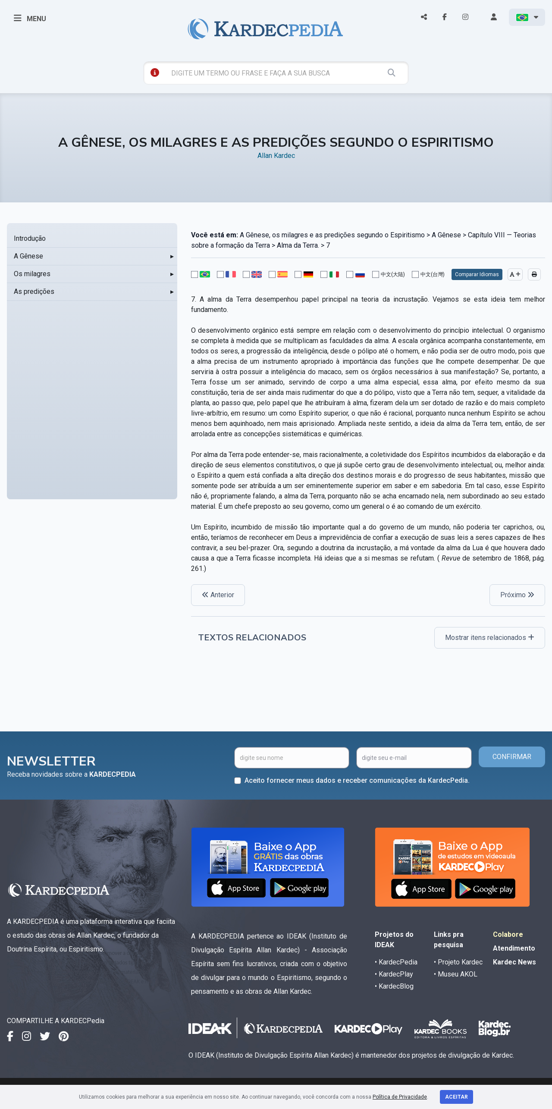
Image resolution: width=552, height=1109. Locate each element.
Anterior (218, 595)
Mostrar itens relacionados (489, 637)
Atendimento (514, 948)
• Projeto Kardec (458, 962)
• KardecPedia (396, 962)
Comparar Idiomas (477, 274)
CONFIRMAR (511, 757)
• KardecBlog (394, 986)
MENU (30, 18)
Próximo (517, 595)
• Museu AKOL (455, 974)
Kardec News (514, 962)
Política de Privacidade (400, 1097)
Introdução (30, 238)
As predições (34, 291)
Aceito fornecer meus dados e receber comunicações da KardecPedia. (357, 780)
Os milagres (32, 274)
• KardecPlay (394, 974)
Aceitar (456, 1097)
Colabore (508, 934)
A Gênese (28, 256)
